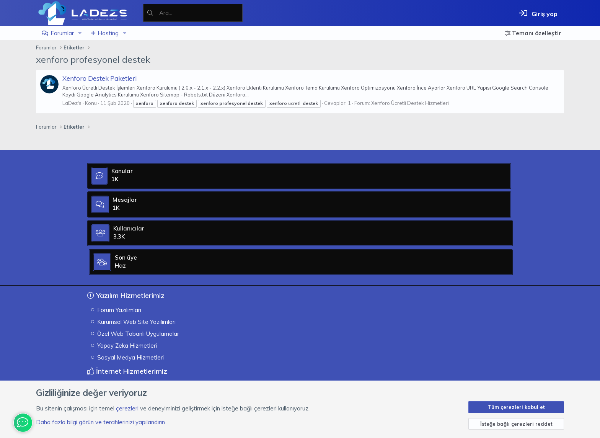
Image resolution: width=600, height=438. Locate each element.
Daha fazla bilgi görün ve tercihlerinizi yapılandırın (100, 422)
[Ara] (200, 12)
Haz (469, 233)
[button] (80, 33)
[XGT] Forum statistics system (484, 371)
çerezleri (127, 408)
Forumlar (62, 33)
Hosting (108, 33)
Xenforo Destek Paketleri (99, 78)
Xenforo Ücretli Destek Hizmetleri (410, 103)
